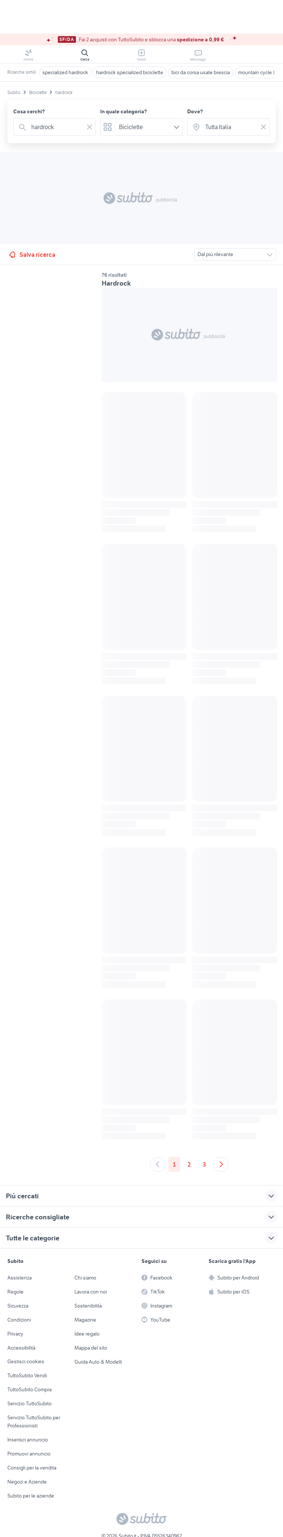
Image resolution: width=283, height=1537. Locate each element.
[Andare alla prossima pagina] (221, 1164)
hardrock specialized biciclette (129, 72)
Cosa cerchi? (29, 111)
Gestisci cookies (25, 1361)
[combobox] (56, 126)
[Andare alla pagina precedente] (157, 1164)
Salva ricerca (31, 254)
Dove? (195, 111)
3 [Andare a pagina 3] (204, 1164)
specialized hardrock (65, 72)
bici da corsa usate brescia (200, 72)
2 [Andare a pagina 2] (189, 1164)
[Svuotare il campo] (89, 126)
